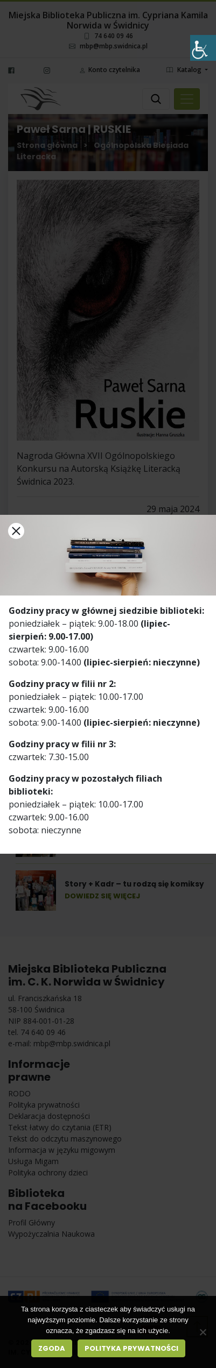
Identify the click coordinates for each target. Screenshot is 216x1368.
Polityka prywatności (131, 1348)
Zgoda (51, 1348)
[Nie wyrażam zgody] (202, 1332)
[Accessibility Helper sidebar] (203, 48)
